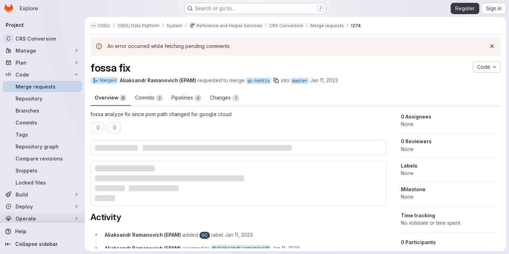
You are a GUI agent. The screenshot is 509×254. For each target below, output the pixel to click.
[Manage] (42, 50)
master (299, 81)
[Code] (42, 74)
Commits (149, 98)
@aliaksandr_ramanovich (241, 248)
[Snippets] (42, 170)
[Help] (42, 231)
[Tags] (42, 134)
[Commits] (42, 122)
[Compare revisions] (42, 158)
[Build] (42, 194)
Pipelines (186, 98)
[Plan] (42, 62)
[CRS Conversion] (42, 38)
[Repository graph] (42, 146)
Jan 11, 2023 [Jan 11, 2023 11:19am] (324, 80)
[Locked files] (42, 182)
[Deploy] (42, 206)
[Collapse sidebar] (42, 244)
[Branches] (42, 110)
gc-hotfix (258, 81)
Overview (111, 98)
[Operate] (42, 218)
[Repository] (42, 98)
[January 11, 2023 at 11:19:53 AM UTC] (239, 235)
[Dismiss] (492, 46)
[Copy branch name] (276, 80)
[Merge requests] (42, 86)
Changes (224, 98)
